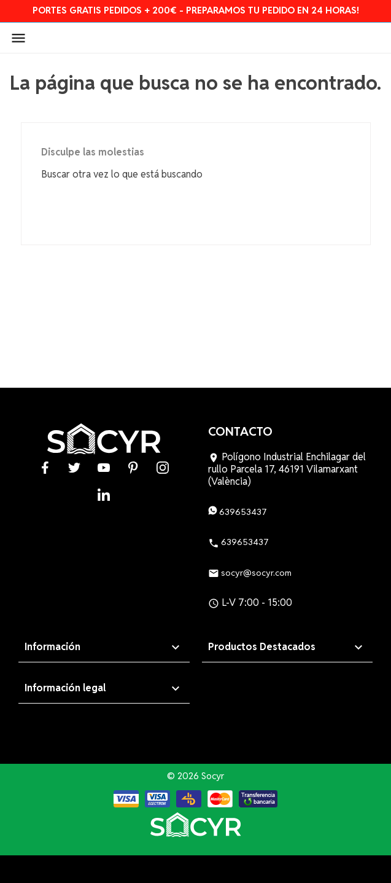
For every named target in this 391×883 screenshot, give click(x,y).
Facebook (45, 467)
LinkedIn (104, 494)
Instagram (163, 467)
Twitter (74, 467)
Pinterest (133, 467)
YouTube (104, 467)
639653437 (237, 511)
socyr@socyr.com (250, 572)
